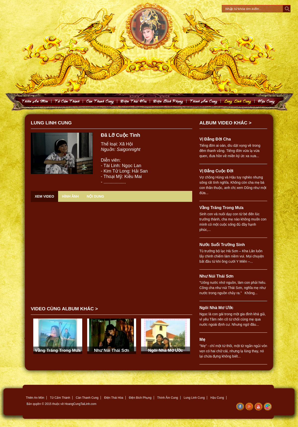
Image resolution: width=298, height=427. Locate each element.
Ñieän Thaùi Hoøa (134, 101)
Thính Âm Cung (167, 397)
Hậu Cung (217, 397)
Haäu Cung (266, 101)
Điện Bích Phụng (140, 397)
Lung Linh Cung (237, 101)
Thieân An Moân (35, 101)
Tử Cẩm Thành (60, 397)
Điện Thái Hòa (113, 397)
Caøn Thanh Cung (100, 101)
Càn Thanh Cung (87, 397)
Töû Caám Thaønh (67, 101)
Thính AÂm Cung (203, 101)
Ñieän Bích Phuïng (168, 101)
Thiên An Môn (35, 397)
